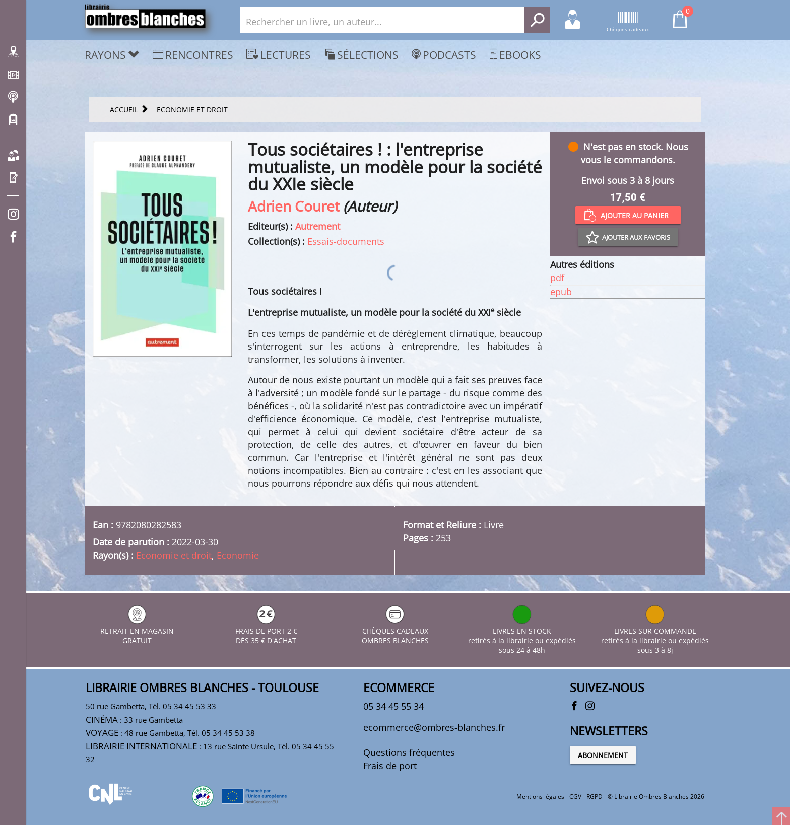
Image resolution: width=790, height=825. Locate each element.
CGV (575, 796)
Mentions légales (540, 796)
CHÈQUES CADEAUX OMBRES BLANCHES (395, 630)
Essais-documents (345, 241)
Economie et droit (174, 555)
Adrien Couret (294, 206)
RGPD (594, 796)
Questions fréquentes (409, 752)
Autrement (317, 226)
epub (561, 292)
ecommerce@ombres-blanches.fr (434, 727)
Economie (238, 555)
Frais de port (390, 766)
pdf (557, 277)
